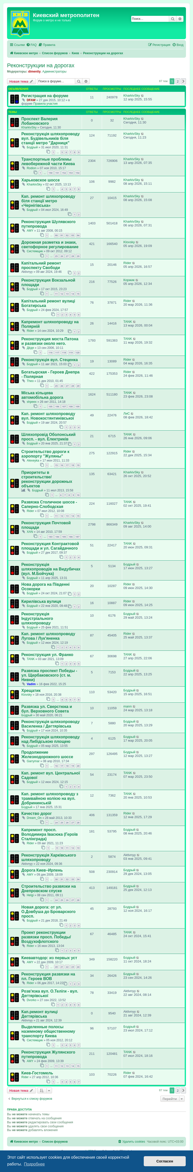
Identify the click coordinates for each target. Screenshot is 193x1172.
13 (67, 293)
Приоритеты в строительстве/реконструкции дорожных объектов (46, 479)
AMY (30, 230)
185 (64, 536)
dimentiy (34, 71)
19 (78, 465)
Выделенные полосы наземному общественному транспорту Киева (48, 1031)
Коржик (128, 280)
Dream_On (34, 818)
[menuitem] (31, 45)
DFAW (31, 100)
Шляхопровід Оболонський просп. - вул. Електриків (48, 436)
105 (50, 406)
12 (62, 293)
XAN (30, 532)
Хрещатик (30, 690)
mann (127, 706)
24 (56, 822)
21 (62, 966)
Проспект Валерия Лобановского (39, 121)
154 (77, 172)
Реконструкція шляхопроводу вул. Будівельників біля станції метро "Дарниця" (50, 138)
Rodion (31, 168)
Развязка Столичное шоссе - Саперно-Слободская (49, 504)
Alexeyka (33, 460)
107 (64, 406)
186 (71, 536)
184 (57, 536)
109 (77, 406)
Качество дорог (36, 813)
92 (67, 235)
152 (64, 172)
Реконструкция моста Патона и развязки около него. (49, 341)
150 (50, 172)
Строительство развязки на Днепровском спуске (48, 888)
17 (67, 465)
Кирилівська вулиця (41, 601)
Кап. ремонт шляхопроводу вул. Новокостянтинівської (48, 416)
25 (56, 256)
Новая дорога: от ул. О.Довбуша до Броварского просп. (48, 911)
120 (77, 352)
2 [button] (178, 81)
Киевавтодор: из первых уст (49, 958)
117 (57, 352)
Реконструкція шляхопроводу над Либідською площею (50, 739)
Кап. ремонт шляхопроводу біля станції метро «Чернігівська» (48, 201)
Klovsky (129, 242)
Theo (30, 381)
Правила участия (45, 103)
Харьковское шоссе (40, 180)
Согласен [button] (164, 1161)
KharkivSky (131, 95)
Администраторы (54, 71)
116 (50, 352)
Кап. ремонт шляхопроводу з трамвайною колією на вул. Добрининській (49, 798)
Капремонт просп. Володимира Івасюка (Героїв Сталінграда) (49, 834)
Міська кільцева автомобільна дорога (42, 395)
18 (72, 465)
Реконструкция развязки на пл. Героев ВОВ (48, 976)
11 (56, 293)
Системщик (35, 251)
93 (72, 235)
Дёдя (30, 348)
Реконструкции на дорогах (40, 65)
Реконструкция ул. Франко (47, 655)
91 (62, 235)
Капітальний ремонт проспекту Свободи (41, 265)
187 (77, 536)
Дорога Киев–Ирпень (42, 870)
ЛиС (126, 413)
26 (62, 256)
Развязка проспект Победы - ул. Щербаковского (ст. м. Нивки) (49, 675)
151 (57, 172)
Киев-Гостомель (37, 1073)
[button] (183, 81)
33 (72, 879)
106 (57, 406)
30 (56, 879)
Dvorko (31, 1000)
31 (62, 879)
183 (50, 536)
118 (64, 352)
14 (72, 293)
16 (62, 465)
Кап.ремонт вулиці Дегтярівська (39, 1014)
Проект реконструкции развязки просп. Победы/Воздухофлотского (46, 937)
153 (71, 172)
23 (72, 966)
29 (78, 256)
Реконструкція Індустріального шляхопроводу (37, 618)
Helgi (30, 895)
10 (78, 495)
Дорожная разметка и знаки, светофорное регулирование (49, 244)
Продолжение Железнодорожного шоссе (47, 754)
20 (78, 765)
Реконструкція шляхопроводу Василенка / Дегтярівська (50, 724)
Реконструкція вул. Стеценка (49, 360)
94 (78, 235)
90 (56, 235)
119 (71, 352)
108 (71, 406)
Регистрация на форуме (44, 96)
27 (67, 256)
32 (67, 879)
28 (72, 256)
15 (78, 293)
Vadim (31, 684)
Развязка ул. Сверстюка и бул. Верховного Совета (46, 708)
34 (78, 879)
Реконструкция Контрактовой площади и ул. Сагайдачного (50, 546)
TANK (127, 321)
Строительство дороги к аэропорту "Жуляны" (45, 453)
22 (67, 966)
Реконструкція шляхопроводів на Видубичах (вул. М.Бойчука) (50, 569)
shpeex (31, 402)
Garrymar (33, 761)
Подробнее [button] (34, 1164)
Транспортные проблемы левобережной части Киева (48, 161)
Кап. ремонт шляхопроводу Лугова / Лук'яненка (48, 636)
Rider (127, 263)
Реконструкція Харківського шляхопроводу (48, 857)
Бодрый (32, 147)
